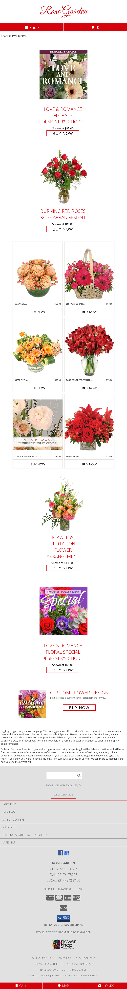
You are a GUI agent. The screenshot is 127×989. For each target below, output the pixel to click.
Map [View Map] (63, 986)
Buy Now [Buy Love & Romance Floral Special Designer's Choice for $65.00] (63, 670)
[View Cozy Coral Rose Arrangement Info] (38, 272)
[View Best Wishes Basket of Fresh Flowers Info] (89, 272)
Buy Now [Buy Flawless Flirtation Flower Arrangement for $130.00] (63, 568)
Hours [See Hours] (106, 986)
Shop (32, 27)
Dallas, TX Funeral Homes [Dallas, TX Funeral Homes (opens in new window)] (48, 958)
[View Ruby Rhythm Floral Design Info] (89, 424)
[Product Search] (64, 775)
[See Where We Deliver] (63, 794)
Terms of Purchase (64, 975)
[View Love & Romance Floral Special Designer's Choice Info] (63, 610)
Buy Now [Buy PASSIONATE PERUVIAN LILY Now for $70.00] (89, 388)
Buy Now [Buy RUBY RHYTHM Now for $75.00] (89, 464)
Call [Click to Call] (21, 986)
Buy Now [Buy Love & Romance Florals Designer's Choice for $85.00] (63, 133)
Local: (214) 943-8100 (63, 880)
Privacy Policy (39, 975)
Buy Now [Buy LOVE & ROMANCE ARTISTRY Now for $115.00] (37, 464)
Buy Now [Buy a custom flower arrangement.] (79, 707)
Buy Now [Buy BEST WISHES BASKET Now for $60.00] (89, 312)
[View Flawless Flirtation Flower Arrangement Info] (63, 502)
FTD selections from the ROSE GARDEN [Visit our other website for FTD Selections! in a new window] (63, 932)
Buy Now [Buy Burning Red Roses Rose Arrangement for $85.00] (63, 229)
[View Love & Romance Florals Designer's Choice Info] (63, 74)
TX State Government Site (77, 963)
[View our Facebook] (60, 854)
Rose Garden (63, 11)
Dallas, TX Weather (45, 963)
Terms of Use (88, 975)
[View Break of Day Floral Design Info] (38, 348)
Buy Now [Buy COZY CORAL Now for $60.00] (37, 312)
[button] (63, 918)
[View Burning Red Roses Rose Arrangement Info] (63, 176)
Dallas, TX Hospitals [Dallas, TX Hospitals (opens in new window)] (81, 958)
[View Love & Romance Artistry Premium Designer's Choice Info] (38, 424)
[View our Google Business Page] (66, 854)
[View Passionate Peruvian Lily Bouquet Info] (89, 348)
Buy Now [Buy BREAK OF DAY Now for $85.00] (37, 388)
